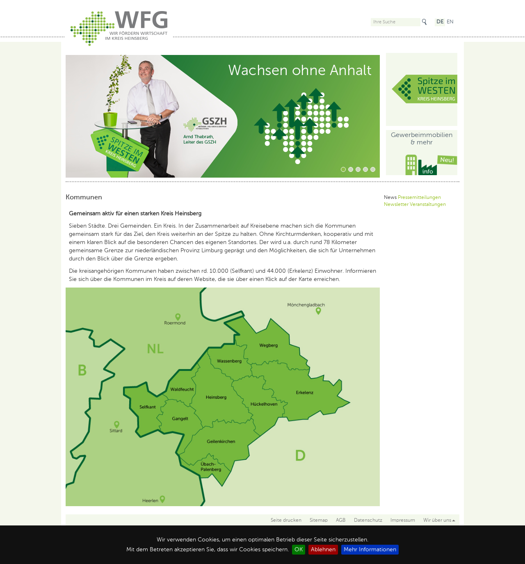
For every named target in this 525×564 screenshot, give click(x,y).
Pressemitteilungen (419, 197)
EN (450, 22)
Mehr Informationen (370, 550)
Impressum (402, 520)
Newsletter (396, 204)
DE (439, 22)
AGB (341, 520)
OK (298, 550)
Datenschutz (368, 520)
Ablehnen (323, 550)
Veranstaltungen (428, 204)
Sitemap (319, 520)
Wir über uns (439, 520)
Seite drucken (286, 520)
